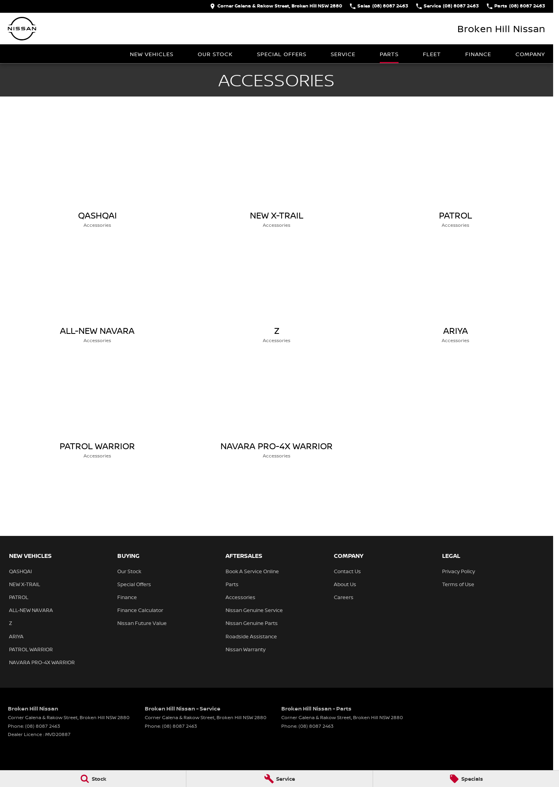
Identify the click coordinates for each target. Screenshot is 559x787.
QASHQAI (20, 571)
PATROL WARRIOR (31, 649)
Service (343, 54)
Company (530, 54)
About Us (345, 584)
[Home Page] (22, 28)
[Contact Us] (276, 6)
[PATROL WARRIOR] (97, 408)
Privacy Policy (458, 571)
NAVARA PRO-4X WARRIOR (42, 662)
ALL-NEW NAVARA (31, 610)
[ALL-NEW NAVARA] (97, 293)
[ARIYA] (455, 293)
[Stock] (93, 779)
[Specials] (466, 779)
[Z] (276, 293)
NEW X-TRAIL (24, 584)
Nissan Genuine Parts (252, 623)
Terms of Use (458, 584)
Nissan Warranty (246, 649)
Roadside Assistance (251, 636)
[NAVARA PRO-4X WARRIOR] (276, 408)
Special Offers (281, 54)
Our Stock (215, 54)
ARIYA (16, 636)
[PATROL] (455, 177)
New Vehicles (151, 54)
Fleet (432, 54)
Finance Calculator (140, 610)
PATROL (18, 597)
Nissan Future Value (142, 623)
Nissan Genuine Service (254, 610)
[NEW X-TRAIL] (276, 177)
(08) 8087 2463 (42, 726)
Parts (389, 54)
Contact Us (347, 571)
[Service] (279, 779)
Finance (478, 54)
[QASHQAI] (97, 177)
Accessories (240, 597)
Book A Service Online (252, 571)
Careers (343, 597)
